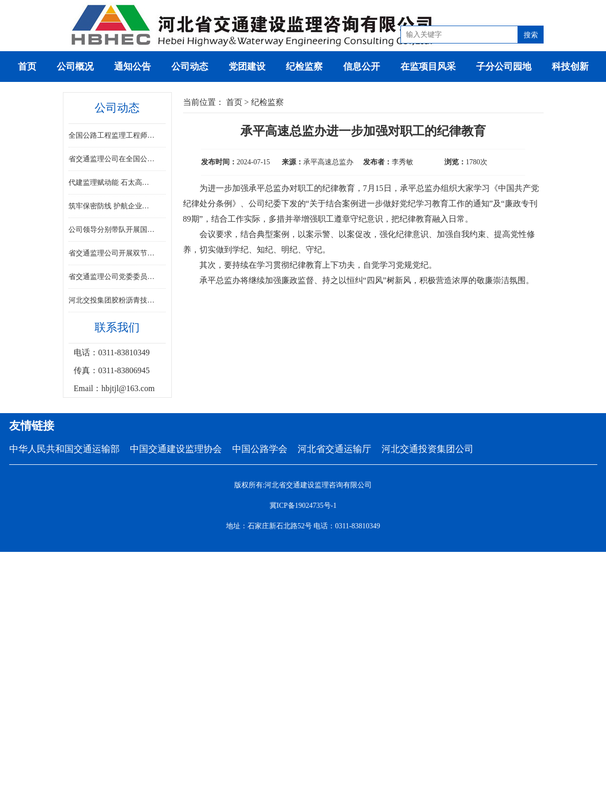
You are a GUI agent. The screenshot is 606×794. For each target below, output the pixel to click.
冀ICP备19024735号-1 (303, 505)
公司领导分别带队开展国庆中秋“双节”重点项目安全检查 (112, 229)
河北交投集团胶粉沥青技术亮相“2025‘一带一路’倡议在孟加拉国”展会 (112, 300)
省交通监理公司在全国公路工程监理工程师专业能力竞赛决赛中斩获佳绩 (112, 159)
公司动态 (189, 66)
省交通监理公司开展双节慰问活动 (112, 253)
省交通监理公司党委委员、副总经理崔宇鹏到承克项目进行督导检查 (112, 277)
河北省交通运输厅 (334, 449)
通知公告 (132, 66)
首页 (27, 66)
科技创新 (570, 66)
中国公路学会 (259, 449)
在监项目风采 (428, 66)
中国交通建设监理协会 (176, 449)
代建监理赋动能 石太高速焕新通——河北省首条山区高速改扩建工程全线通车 (112, 182)
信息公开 (361, 66)
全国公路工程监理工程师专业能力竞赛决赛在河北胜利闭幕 (112, 135)
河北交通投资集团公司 (427, 449)
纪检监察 (304, 66)
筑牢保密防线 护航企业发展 (112, 206)
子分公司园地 (503, 66)
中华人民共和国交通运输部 (64, 449)
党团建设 (247, 66)
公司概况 (75, 66)
